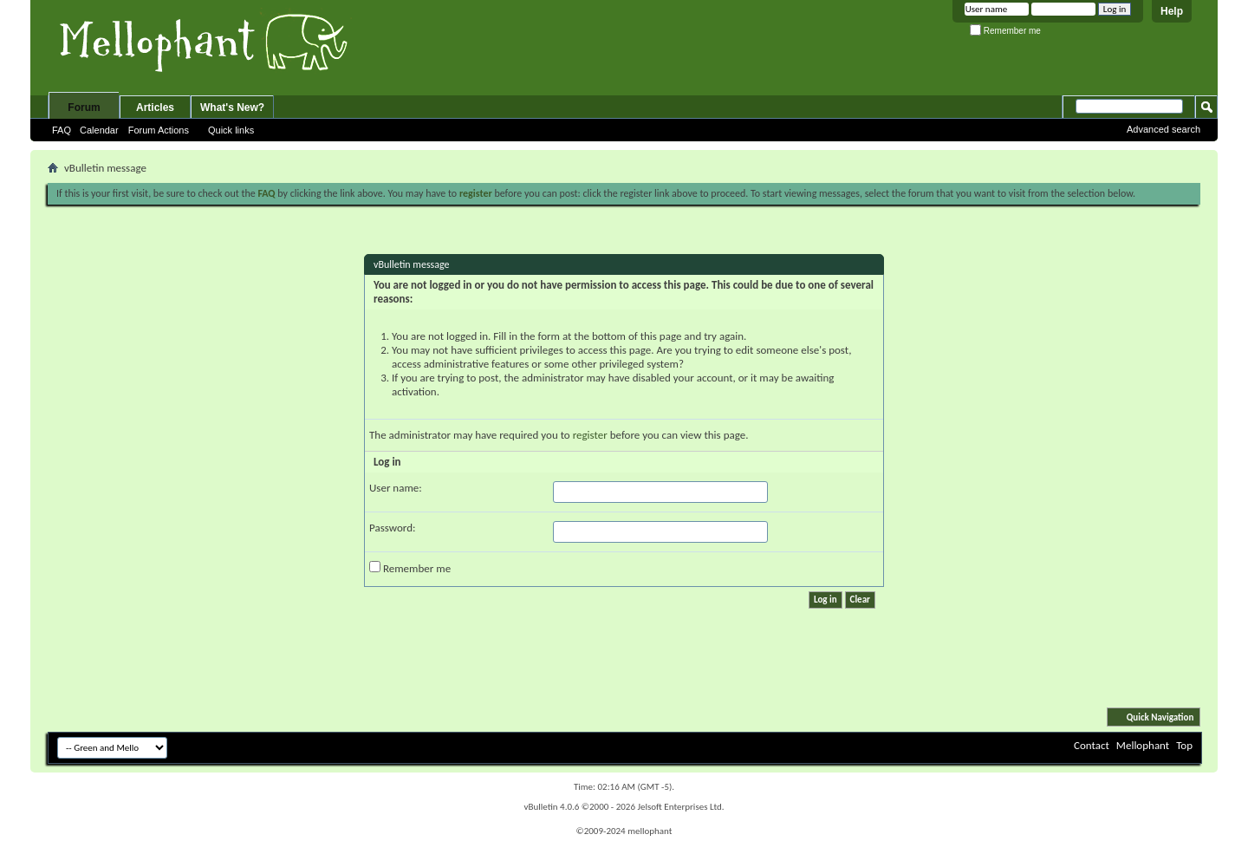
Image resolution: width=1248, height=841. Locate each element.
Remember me (1005, 31)
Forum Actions (158, 130)
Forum (84, 107)
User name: (395, 487)
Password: (392, 527)
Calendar (99, 130)
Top (1184, 745)
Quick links (231, 130)
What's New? (232, 107)
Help (1171, 11)
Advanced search (1163, 129)
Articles (155, 107)
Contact (1091, 745)
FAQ (61, 130)
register (590, 434)
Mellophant (1142, 745)
